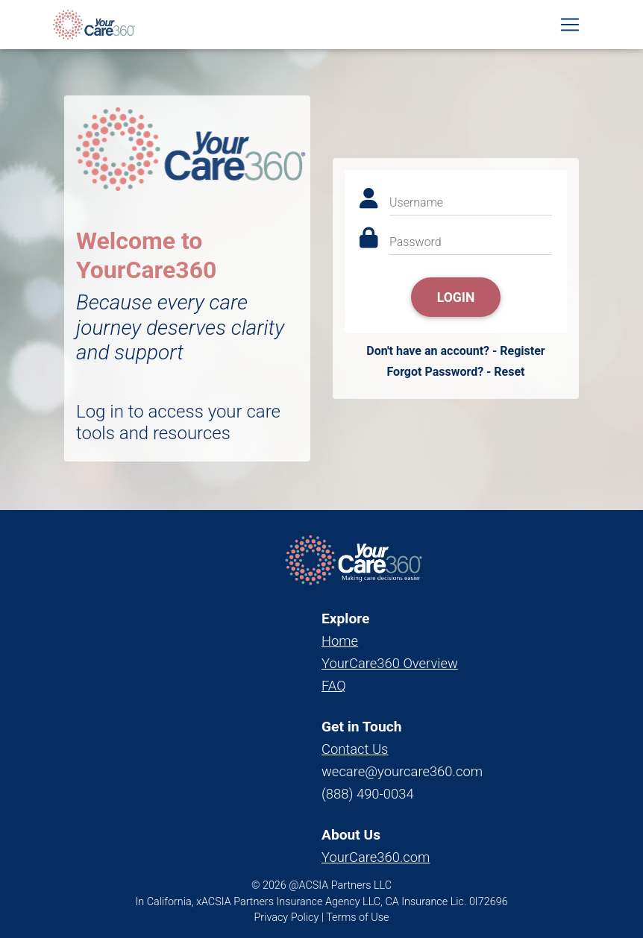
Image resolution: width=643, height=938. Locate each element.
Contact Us (355, 749)
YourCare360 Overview (390, 663)
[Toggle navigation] (570, 27)
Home (340, 641)
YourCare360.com (376, 857)
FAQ (334, 685)
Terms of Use (357, 917)
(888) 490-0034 (368, 794)
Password (415, 242)
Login (456, 297)
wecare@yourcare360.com (402, 771)
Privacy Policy (286, 917)
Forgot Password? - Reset (455, 372)
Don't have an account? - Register (455, 351)
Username (416, 202)
